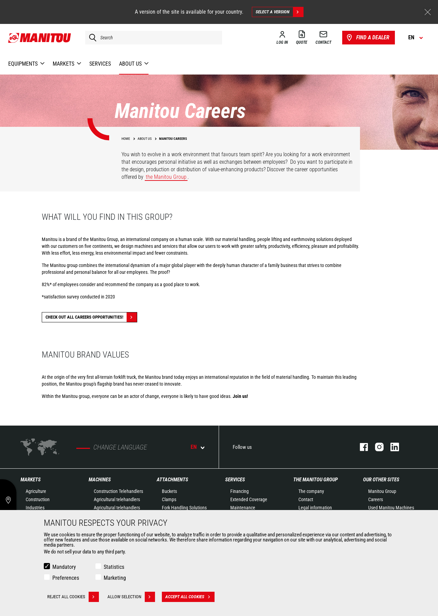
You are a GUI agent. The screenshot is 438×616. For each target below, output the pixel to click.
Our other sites (381, 480)
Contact (305, 499)
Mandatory (64, 567)
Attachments (172, 480)
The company (311, 491)
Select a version (279, 12)
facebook (360, 447)
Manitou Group (382, 491)
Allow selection (131, 597)
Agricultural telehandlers (117, 499)
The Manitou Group (315, 480)
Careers (375, 499)
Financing (239, 491)
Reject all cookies (73, 597)
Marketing (115, 578)
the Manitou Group (166, 177)
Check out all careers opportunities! (91, 317)
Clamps (169, 499)
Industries (35, 507)
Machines (100, 480)
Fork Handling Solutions (184, 507)
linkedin (391, 447)
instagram (376, 447)
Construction (38, 499)
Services (235, 480)
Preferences (65, 578)
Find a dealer (367, 38)
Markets (31, 480)
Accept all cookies (190, 597)
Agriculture (36, 491)
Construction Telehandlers (118, 491)
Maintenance (242, 507)
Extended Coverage (248, 499)
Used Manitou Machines (391, 507)
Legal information (315, 507)
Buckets (169, 491)
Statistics (114, 567)
